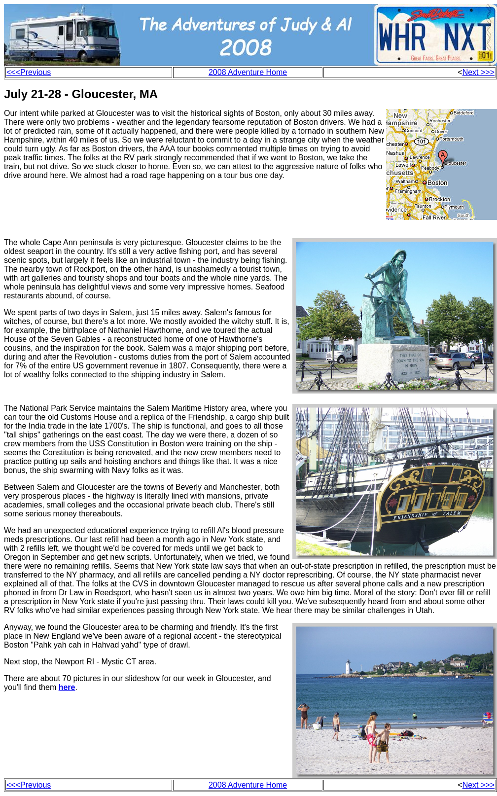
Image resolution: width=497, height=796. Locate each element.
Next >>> (478, 72)
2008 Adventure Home (248, 72)
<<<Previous (28, 72)
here (67, 687)
